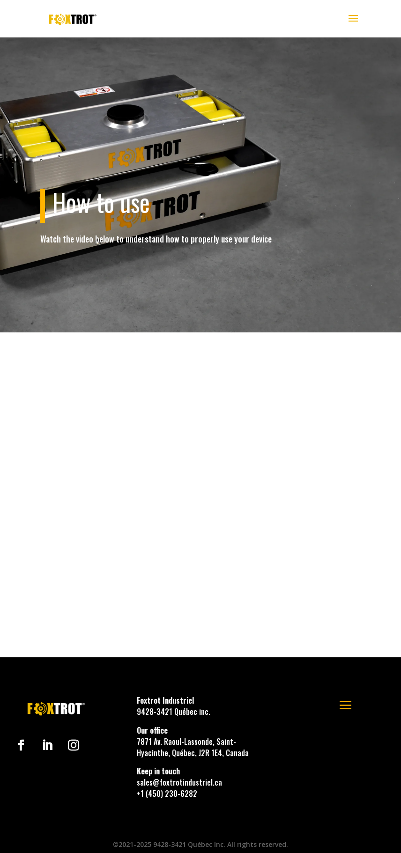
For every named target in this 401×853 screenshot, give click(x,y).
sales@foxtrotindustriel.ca (179, 782)
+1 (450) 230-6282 (167, 793)
